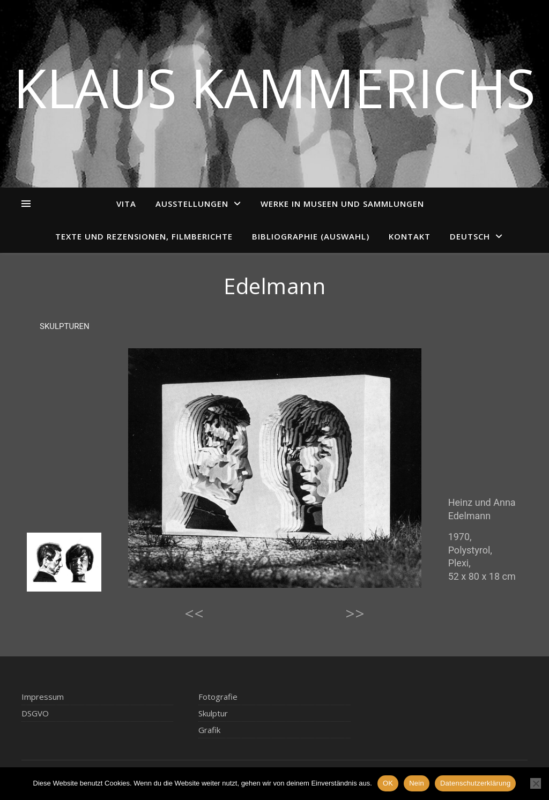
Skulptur (213, 713)
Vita (126, 203)
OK (388, 783)
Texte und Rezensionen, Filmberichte (144, 236)
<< (194, 613)
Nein (416, 783)
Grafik (209, 729)
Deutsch (470, 236)
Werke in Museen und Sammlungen (342, 203)
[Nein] (535, 783)
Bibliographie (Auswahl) (310, 236)
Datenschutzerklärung (475, 783)
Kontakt (410, 236)
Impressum (42, 696)
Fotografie (218, 696)
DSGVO (35, 713)
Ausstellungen (191, 203)
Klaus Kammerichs (274, 87)
